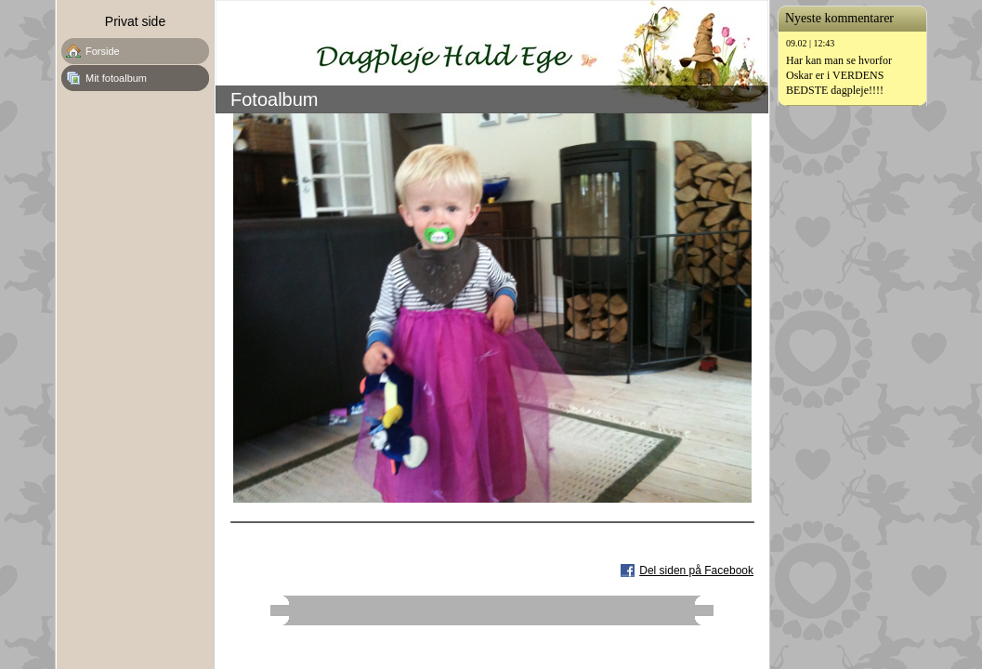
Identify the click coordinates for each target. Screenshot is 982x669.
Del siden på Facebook (696, 570)
